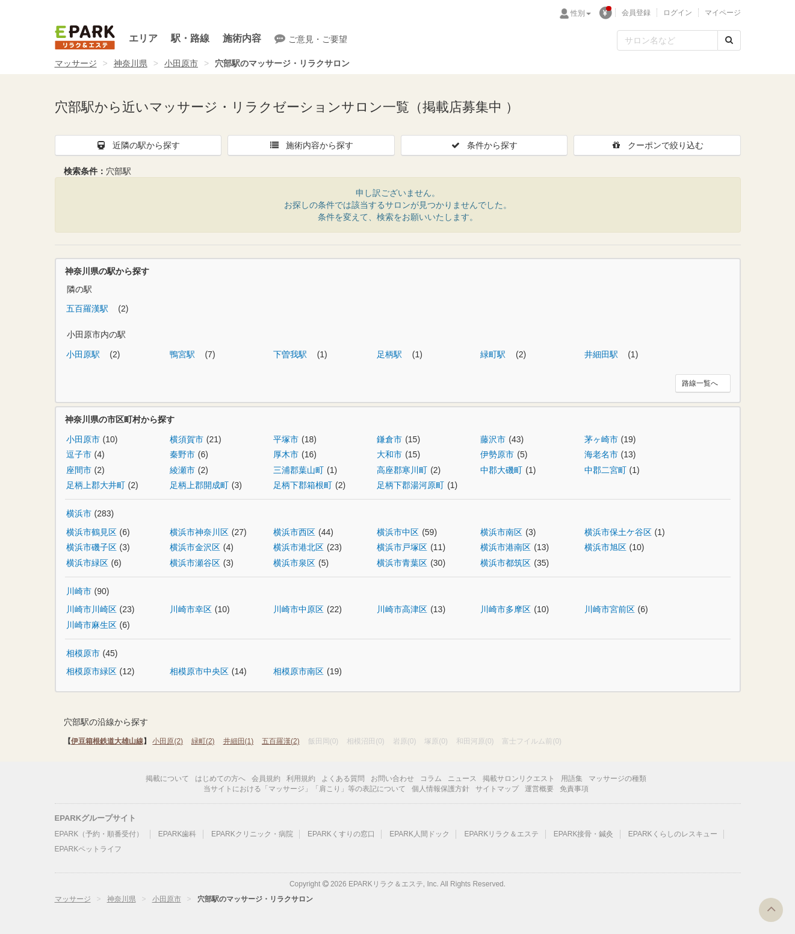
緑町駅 (494, 354)
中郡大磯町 (501, 470)
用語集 (572, 778)
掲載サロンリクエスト (519, 778)
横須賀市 (186, 439)
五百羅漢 (281, 741)
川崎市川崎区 (91, 609)
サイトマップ (497, 789)
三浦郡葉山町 (298, 470)
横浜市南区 (501, 532)
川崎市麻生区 (91, 625)
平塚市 (286, 439)
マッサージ (76, 63)
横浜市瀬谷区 (195, 563)
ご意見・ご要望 (310, 39)
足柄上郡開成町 (199, 485)
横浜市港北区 (298, 547)
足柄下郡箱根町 (302, 485)
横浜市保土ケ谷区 (618, 532)
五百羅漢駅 (88, 308)
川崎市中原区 (298, 609)
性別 (581, 13)
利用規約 (300, 778)
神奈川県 (130, 63)
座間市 (78, 470)
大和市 (389, 454)
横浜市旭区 (605, 547)
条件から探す (484, 145)
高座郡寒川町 (402, 470)
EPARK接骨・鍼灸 (584, 834)
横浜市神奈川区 (199, 532)
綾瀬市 (182, 470)
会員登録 (636, 12)
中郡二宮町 (605, 470)
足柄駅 (390, 354)
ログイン (677, 12)
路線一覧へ (700, 383)
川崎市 (78, 591)
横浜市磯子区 (91, 547)
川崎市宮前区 (609, 609)
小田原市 (181, 63)
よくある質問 (343, 778)
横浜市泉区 (294, 563)
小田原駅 (84, 354)
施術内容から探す (311, 145)
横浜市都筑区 (505, 563)
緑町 (203, 741)
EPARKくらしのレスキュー (672, 834)
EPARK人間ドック (419, 834)
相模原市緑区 (91, 671)
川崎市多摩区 (505, 609)
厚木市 (286, 454)
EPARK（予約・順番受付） (99, 834)
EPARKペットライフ (88, 849)
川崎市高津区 (402, 609)
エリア (143, 38)
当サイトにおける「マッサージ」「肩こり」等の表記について (304, 789)
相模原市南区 (298, 671)
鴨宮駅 (183, 354)
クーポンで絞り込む (657, 145)
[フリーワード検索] (667, 40)
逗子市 (78, 454)
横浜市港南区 (505, 547)
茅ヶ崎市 (601, 439)
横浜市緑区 (87, 563)
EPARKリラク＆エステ (85, 37)
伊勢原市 (497, 454)
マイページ (723, 12)
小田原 (167, 741)
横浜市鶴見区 (91, 532)
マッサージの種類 (617, 778)
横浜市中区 (398, 532)
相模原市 (83, 653)
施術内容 (242, 38)
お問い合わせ (392, 778)
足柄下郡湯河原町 (410, 485)
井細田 (238, 741)
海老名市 (601, 454)
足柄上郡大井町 (95, 485)
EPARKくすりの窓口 (341, 834)
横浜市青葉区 (402, 563)
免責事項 (574, 789)
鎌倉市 (389, 439)
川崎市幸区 (191, 609)
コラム (431, 778)
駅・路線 (190, 38)
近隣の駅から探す (138, 145)
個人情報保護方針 (440, 789)
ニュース (462, 778)
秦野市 (182, 454)
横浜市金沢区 (195, 547)
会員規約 (266, 778)
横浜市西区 (294, 532)
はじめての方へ (220, 778)
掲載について (167, 778)
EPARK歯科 (177, 834)
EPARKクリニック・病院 (252, 834)
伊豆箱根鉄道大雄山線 (107, 741)
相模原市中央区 (199, 671)
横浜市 (78, 513)
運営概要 (539, 789)
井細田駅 (602, 354)
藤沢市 (493, 439)
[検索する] (729, 40)
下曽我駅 (291, 354)
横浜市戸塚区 (402, 547)
